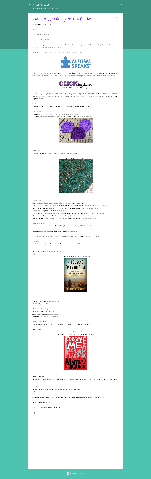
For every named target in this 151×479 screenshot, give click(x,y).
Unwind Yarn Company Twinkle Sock (70, 236)
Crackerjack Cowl (38, 213)
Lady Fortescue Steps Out (41, 389)
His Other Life (37, 304)
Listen (35, 29)
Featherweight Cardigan (40, 208)
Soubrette (36, 226)
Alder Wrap (36, 203)
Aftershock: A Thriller (40, 301)
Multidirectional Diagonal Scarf (43, 216)
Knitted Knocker (39, 153)
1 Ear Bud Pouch (38, 114)
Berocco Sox (64, 244)
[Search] (121, 6)
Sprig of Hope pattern (74, 73)
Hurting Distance (101, 379)
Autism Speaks (57, 73)
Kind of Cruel (42, 382)
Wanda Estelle (37, 231)
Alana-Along (39, 45)
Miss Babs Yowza (74, 218)
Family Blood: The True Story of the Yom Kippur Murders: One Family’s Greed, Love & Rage (62, 397)
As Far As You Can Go (40, 314)
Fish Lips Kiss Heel (53, 244)
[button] (117, 18)
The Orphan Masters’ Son (41, 251)
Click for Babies (95, 94)
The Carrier (36, 379)
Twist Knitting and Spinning (107, 73)
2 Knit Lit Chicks (41, 5)
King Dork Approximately (41, 407)
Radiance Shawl (38, 205)
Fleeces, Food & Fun (40, 106)
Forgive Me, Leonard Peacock (69, 332)
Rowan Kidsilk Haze (77, 203)
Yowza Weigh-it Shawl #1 (41, 218)
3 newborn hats (37, 116)
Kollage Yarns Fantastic (60, 231)
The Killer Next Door (39, 316)
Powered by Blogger (75, 473)
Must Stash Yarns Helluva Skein (74, 208)
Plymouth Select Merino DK (74, 213)
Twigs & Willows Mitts (40, 236)
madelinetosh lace (57, 226)
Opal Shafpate (50, 211)
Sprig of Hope (69, 158)
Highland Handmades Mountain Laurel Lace (72, 205)
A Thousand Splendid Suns (68, 256)
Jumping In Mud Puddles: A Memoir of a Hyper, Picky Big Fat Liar (54, 324)
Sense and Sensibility (39, 311)
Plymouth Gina (74, 216)
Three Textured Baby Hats (70, 116)
